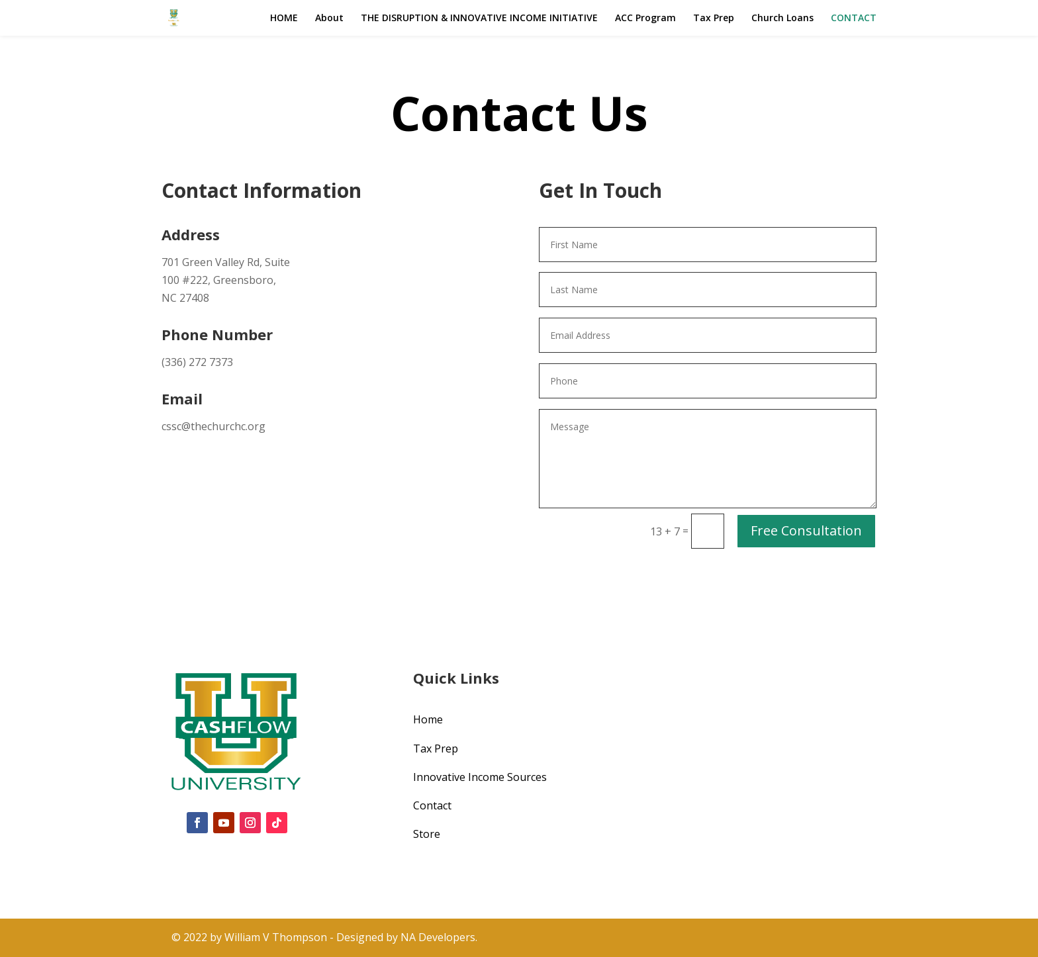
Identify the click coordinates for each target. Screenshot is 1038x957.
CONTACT (853, 18)
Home (428, 719)
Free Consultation (806, 530)
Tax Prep (713, 18)
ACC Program (645, 18)
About (329, 18)
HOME (284, 18)
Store (426, 834)
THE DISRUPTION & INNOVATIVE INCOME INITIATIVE (479, 18)
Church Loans (782, 18)
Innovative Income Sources (480, 777)
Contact (432, 805)
